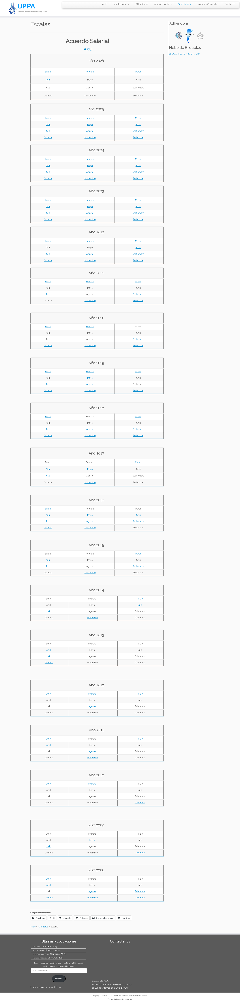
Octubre (48, 137)
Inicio (104, 4)
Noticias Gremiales (208, 4)
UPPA (110, 996)
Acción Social (163, 4)
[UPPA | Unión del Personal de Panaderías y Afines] (27, 8)
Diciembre (138, 137)
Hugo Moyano (38, 951)
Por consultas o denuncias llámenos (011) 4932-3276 (112, 984)
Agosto (90, 131)
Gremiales (184, 4)
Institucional (121, 4)
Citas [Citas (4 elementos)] (175, 54)
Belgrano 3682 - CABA (100, 981)
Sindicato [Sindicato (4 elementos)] (181, 54)
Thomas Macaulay (40, 958)
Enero (48, 71)
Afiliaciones (141, 4)
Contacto (230, 4)
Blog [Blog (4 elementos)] (171, 54)
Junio (138, 124)
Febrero (90, 71)
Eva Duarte (37, 947)
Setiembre (140, 891)
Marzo (138, 71)
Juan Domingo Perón (41, 954)
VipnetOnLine (126, 999)
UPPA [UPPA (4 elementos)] (198, 54)
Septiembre (138, 131)
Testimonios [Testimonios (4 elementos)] (190, 54)
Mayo (90, 124)
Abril (48, 79)
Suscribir (58, 979)
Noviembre (90, 137)
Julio (48, 131)
